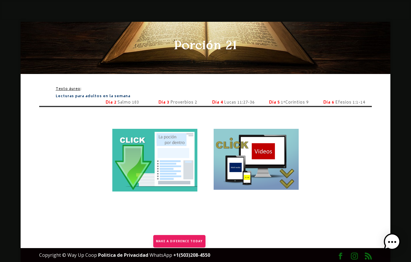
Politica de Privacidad (123, 255)
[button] (393, 243)
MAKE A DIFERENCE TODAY (179, 241)
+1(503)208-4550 (191, 255)
